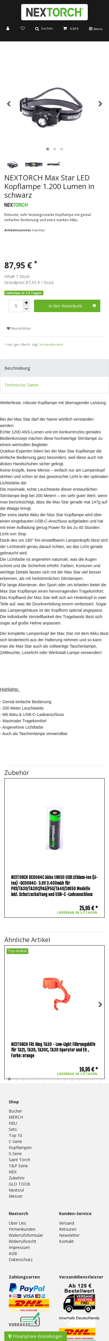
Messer (16, 1196)
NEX (13, 1172)
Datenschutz (21, 1259)
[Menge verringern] (26, 309)
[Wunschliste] (23, 28)
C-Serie (15, 1141)
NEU (13, 1123)
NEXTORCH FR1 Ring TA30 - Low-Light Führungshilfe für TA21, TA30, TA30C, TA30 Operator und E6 (53, 1050)
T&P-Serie (18, 1165)
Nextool (16, 1190)
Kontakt (66, 1241)
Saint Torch (19, 1159)
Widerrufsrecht (22, 1241)
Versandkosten (51, 344)
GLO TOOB (19, 1184)
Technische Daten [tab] (21, 385)
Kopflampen (20, 1147)
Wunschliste (19, 328)
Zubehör (17, 1178)
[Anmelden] (8, 28)
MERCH (16, 1117)
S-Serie (15, 1153)
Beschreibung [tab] (17, 368)
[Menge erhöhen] (26, 303)
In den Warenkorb (72, 306)
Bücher (15, 1111)
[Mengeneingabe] (16, 306)
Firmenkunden (22, 1229)
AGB (13, 1253)
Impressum (19, 1247)
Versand (66, 1223)
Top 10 (15, 1135)
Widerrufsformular (26, 1235)
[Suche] (44, 28)
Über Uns (17, 1223)
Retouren (67, 1229)
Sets (13, 1129)
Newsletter (69, 1235)
